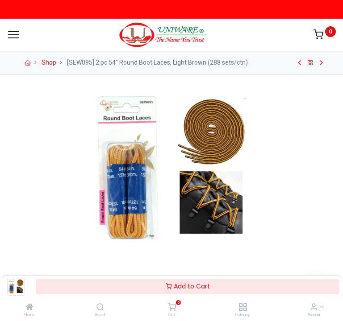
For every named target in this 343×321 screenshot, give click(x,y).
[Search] (100, 307)
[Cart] (171, 307)
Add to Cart (188, 286)
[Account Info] (314, 307)
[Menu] (13, 34)
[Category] (242, 307)
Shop (49, 62)
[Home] (29, 307)
